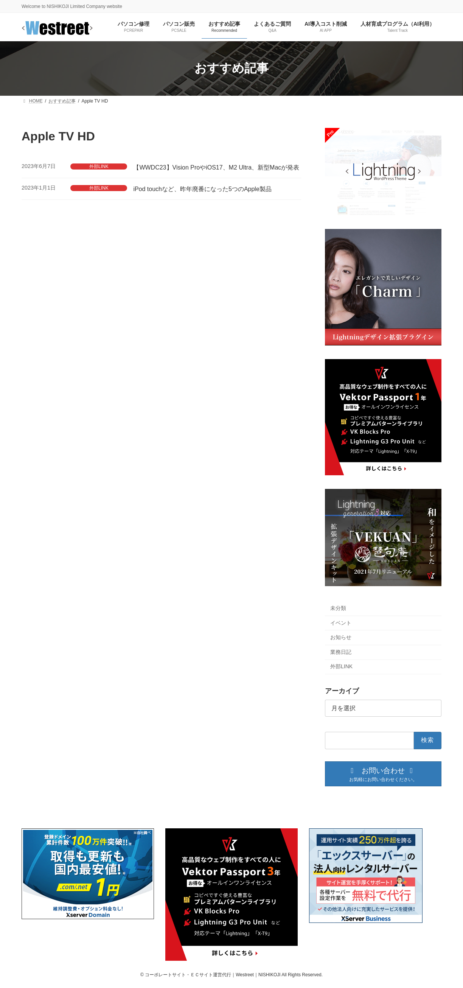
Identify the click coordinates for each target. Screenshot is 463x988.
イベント (340, 622)
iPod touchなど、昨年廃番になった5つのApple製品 (202, 189)
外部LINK (99, 166)
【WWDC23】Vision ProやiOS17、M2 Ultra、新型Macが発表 (216, 167)
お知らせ (340, 637)
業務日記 (340, 652)
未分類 (338, 608)
